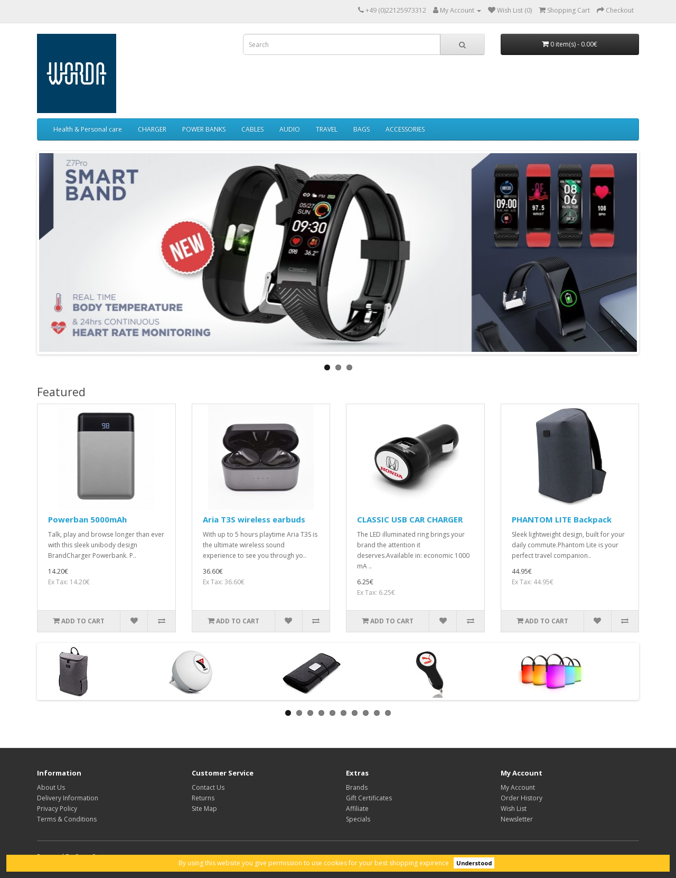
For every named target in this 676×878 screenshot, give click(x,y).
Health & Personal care (87, 129)
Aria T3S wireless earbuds (254, 519)
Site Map (204, 808)
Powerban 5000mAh (87, 519)
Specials (358, 819)
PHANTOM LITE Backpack (562, 519)
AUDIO (289, 129)
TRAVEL (326, 129)
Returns (203, 797)
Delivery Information (67, 797)
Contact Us (208, 787)
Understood (474, 863)
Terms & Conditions (67, 819)
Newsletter (517, 819)
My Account (518, 787)
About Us (51, 787)
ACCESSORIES (405, 129)
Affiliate (357, 808)
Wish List (514, 808)
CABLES (252, 129)
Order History (521, 797)
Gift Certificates (369, 797)
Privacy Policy (57, 808)
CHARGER (152, 129)
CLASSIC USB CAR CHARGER (410, 519)
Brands (357, 787)
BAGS (361, 129)
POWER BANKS (204, 129)
